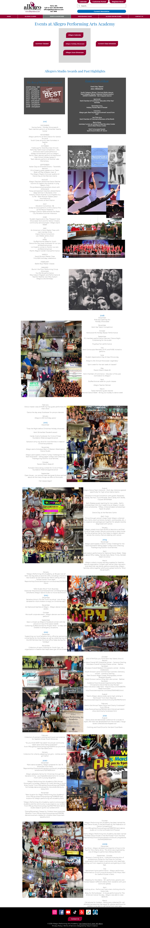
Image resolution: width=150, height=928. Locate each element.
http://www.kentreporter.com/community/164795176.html (105, 700)
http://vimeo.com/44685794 (115, 687)
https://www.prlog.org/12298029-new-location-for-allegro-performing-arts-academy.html (45, 797)
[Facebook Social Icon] (61, 912)
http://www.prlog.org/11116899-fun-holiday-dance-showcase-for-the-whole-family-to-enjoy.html (45, 787)
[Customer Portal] (99, 1)
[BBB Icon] (95, 912)
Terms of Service (70, 926)
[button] (30, 16)
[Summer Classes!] (42, 43)
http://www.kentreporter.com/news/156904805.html (105, 690)
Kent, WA (53, 6)
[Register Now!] (117, 1)
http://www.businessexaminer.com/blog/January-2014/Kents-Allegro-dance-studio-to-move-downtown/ (46, 592)
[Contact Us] (75, 919)
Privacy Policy (57, 926)
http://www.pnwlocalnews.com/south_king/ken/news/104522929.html (108, 838)
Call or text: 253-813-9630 (53, 8)
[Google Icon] (88, 912)
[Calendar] (83, 1)
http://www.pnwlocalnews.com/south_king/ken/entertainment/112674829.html (48, 769)
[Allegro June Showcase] (74, 52)
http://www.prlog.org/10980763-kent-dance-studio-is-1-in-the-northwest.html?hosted (107, 829)
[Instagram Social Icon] (54, 912)
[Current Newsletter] (101, 11)
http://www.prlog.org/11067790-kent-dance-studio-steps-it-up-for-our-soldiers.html (48, 807)
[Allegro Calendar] (74, 35)
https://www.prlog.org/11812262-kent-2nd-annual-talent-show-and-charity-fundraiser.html (104, 710)
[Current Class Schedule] (107, 43)
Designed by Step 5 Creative (87, 926)
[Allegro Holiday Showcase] (75, 43)
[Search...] (101, 6)
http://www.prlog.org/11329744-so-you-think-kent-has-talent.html (49, 747)
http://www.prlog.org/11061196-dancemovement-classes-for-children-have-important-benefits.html (45, 815)
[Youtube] (68, 912)
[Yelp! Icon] (81, 912)
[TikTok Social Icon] (74, 912)
